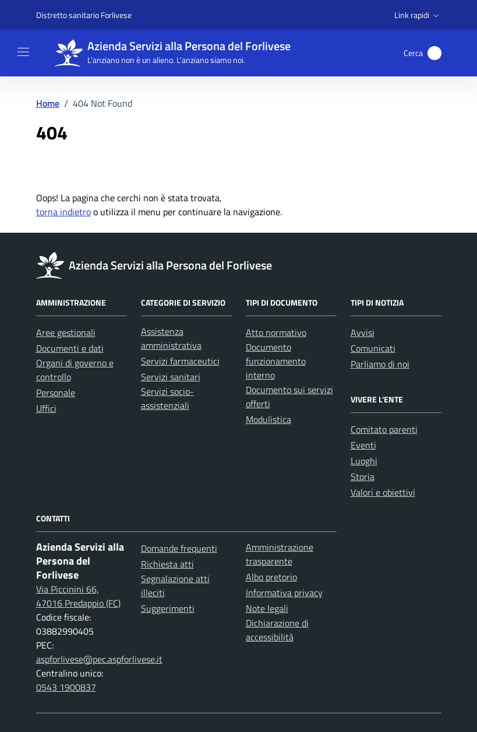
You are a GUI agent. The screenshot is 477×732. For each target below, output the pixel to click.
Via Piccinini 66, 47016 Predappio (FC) (78, 596)
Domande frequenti (179, 548)
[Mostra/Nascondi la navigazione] (23, 52)
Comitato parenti (384, 429)
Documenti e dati (70, 348)
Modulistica (268, 419)
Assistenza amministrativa (171, 338)
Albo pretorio (271, 577)
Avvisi (362, 332)
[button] (417, 15)
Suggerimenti (168, 608)
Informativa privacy (284, 593)
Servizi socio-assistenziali (167, 398)
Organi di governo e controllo (75, 370)
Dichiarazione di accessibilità (277, 630)
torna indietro (63, 212)
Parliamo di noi (380, 364)
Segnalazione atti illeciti (175, 586)
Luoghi (364, 461)
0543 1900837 (66, 687)
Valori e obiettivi (383, 492)
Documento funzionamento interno (276, 361)
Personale (55, 393)
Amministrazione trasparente (279, 554)
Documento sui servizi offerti (289, 397)
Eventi (363, 445)
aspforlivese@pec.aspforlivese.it (99, 659)
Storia (362, 477)
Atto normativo (276, 332)
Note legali (267, 608)
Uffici (46, 408)
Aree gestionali (66, 332)
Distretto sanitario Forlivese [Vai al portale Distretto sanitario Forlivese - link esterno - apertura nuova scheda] (84, 15)
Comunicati (373, 348)
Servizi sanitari (170, 377)
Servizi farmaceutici (180, 361)
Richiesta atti (167, 564)
